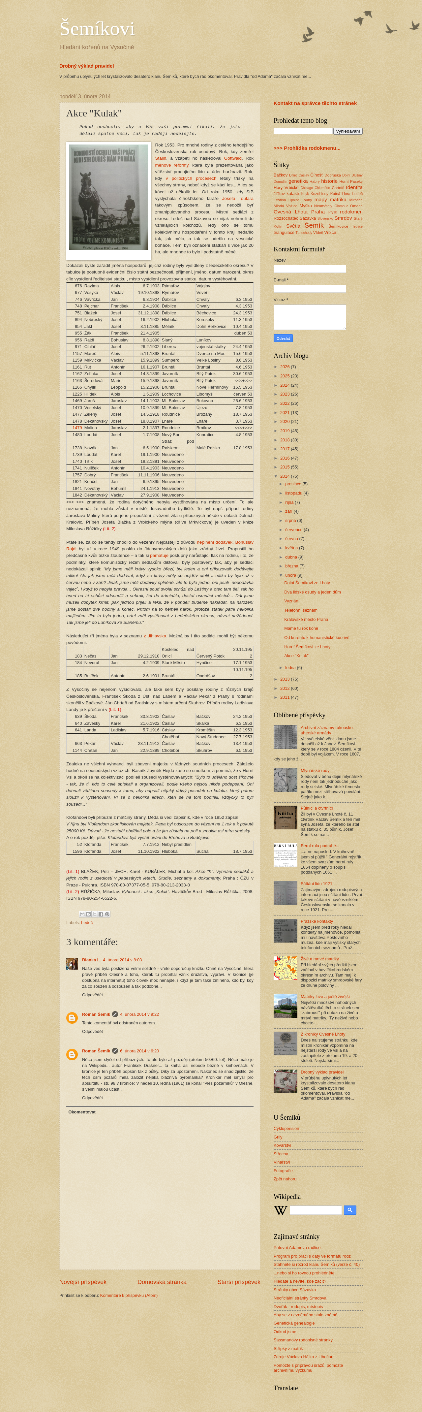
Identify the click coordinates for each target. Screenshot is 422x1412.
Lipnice (293, 200)
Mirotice (356, 200)
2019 (285, 430)
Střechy (281, 1153)
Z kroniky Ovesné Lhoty (323, 1034)
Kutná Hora (340, 194)
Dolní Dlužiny (352, 175)
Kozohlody (319, 194)
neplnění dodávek (214, 542)
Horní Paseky (351, 181)
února (291, 575)
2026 (285, 366)
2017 (285, 448)
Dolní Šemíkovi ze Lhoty (307, 582)
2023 (285, 394)
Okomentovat (81, 1111)
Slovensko (325, 218)
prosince (293, 483)
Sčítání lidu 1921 (316, 883)
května (292, 547)
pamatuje (159, 555)
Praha (318, 211)
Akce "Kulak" (296, 655)
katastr (292, 193)
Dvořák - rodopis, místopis (298, 1306)
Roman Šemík (96, 1014)
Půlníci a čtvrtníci (317, 808)
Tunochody (304, 233)
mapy (321, 199)
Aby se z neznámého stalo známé (305, 1314)
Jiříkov (279, 194)
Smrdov (343, 218)
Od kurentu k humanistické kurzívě (316, 637)
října (290, 502)
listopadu (294, 493)
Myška (306, 205)
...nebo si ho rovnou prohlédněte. (305, 1272)
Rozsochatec (286, 218)
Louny (307, 200)
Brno (293, 175)
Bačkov (280, 175)
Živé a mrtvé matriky (320, 958)
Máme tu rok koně (301, 628)
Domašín (280, 181)
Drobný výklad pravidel (86, 66)
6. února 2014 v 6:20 (139, 1050)
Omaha (356, 206)
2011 (285, 697)
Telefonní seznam (300, 610)
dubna (291, 557)
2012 (285, 688)
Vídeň (318, 233)
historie (329, 181)
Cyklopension (286, 1128)
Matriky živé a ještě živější (325, 996)
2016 (285, 458)
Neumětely (323, 206)
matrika (338, 199)
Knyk (305, 194)
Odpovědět (92, 994)
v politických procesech (191, 178)
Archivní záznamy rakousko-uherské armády (327, 730)
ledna (291, 667)
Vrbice (330, 232)
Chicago (306, 188)
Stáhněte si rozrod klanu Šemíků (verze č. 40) (317, 1264)
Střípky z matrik (288, 1348)
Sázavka (308, 218)
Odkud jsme (285, 1331)
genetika (298, 181)
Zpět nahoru (285, 1178)
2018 (285, 439)
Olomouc (341, 206)
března (292, 565)
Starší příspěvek (239, 1282)
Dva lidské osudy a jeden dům (312, 592)
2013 (285, 679)
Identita (354, 187)
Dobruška (332, 175)
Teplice (357, 226)
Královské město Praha (306, 619)
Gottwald (233, 158)
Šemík (314, 225)
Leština (280, 200)
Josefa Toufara (238, 198)
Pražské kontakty (317, 921)
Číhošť (316, 175)
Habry (315, 181)
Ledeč (87, 922)
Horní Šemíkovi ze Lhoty (307, 646)
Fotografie (283, 1170)
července (294, 529)
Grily (278, 1137)
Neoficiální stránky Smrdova (300, 1298)
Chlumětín (322, 188)
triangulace (284, 232)
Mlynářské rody (315, 770)
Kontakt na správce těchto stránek (315, 103)
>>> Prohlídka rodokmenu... (307, 148)
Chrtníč (338, 188)
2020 (285, 421)
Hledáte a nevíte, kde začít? (300, 1281)
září (289, 511)
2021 (285, 412)
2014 (285, 476)
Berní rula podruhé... (320, 845)
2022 (285, 403)
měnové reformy (172, 165)
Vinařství (282, 1162)
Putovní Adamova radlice (297, 1247)
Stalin (160, 158)
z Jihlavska (155, 635)
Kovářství (282, 1145)
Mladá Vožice (285, 206)
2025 (285, 375)
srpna (291, 520)
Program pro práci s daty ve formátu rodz (312, 1256)
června (292, 538)
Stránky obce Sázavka (295, 1289)
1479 (77, 427)
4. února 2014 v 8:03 (122, 959)
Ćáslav (304, 175)
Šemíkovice (338, 226)
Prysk (332, 212)
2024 (285, 385)
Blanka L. (91, 959)
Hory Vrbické (286, 187)
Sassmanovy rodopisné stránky (303, 1339)
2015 (285, 467)
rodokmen (351, 211)
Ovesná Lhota (291, 211)
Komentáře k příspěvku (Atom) (129, 1295)
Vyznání (291, 600)
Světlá (293, 226)
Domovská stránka (162, 1282)
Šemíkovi (97, 28)
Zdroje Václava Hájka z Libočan (303, 1356)
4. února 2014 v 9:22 (139, 1014)
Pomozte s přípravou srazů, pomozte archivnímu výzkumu (308, 1368)
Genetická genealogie (294, 1323)
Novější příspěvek (82, 1282)
